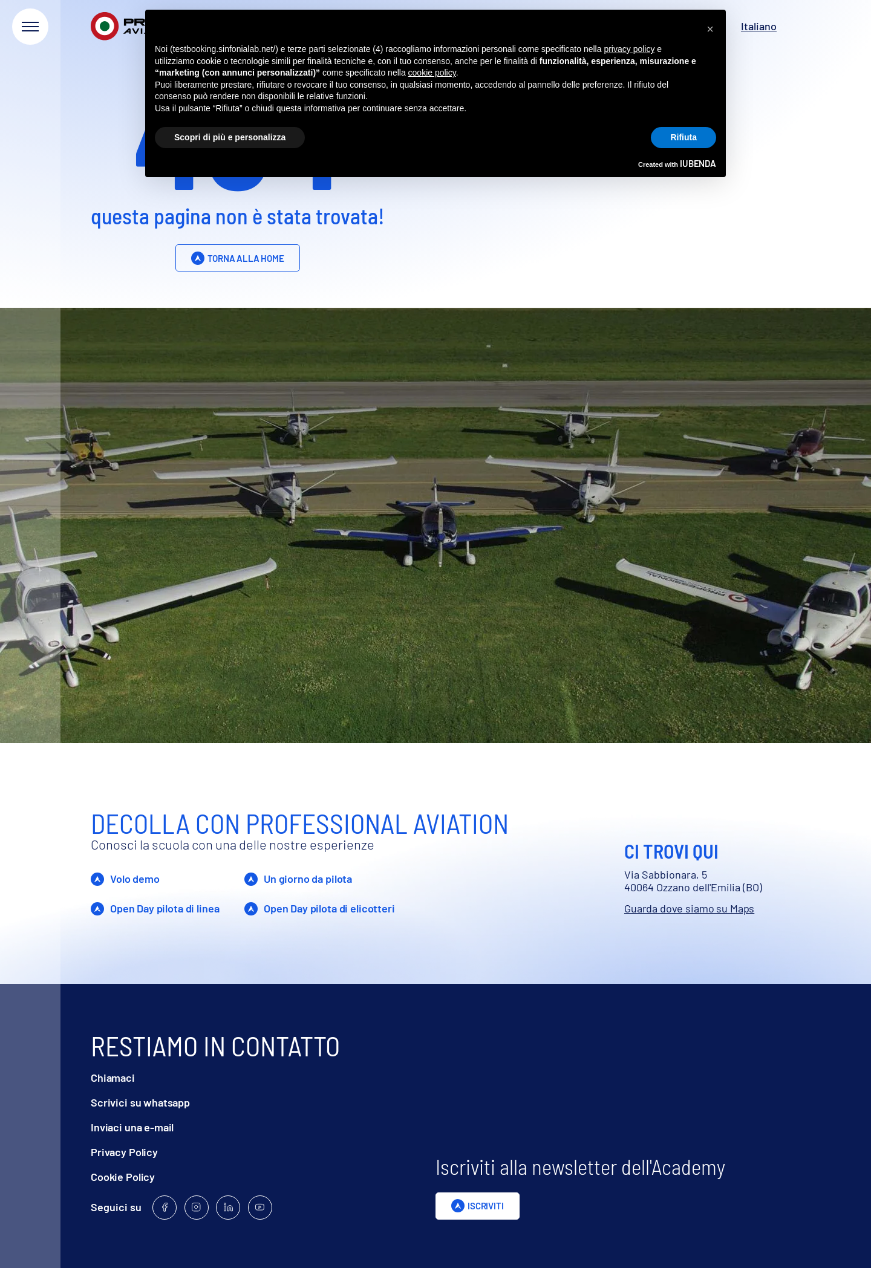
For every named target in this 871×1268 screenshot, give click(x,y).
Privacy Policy (124, 1152)
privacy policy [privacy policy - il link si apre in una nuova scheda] (629, 49)
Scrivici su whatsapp (140, 1102)
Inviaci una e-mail (132, 1127)
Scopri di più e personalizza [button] (229, 137)
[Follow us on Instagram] (196, 1207)
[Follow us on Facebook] (164, 1207)
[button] (710, 29)
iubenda (698, 163)
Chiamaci (113, 1077)
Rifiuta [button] (683, 137)
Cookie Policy (123, 1177)
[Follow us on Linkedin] (228, 1207)
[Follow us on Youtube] (260, 1207)
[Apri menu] (30, 26)
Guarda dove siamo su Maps (689, 908)
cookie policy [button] (432, 72)
